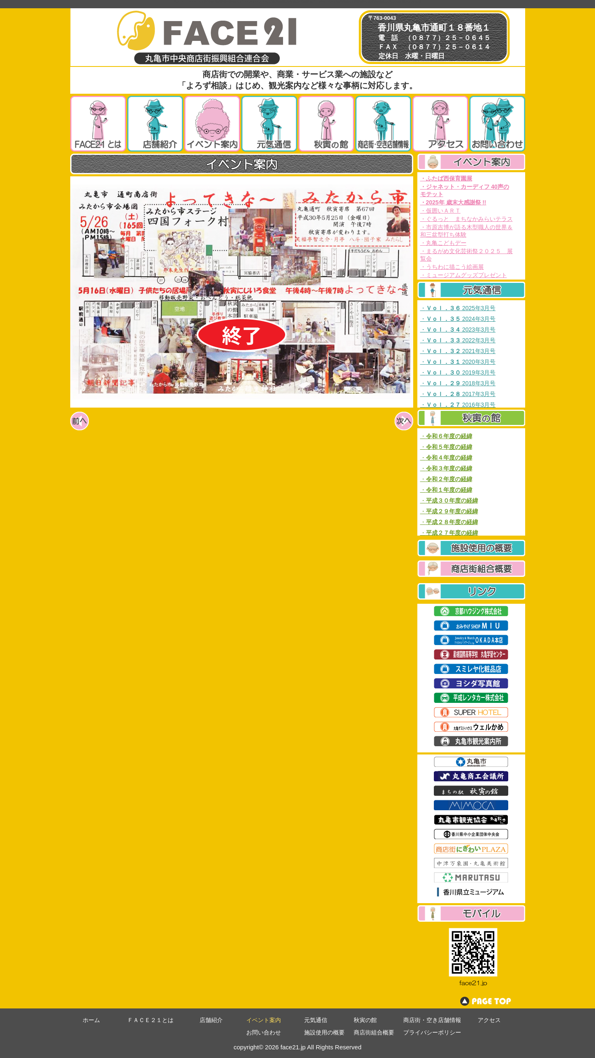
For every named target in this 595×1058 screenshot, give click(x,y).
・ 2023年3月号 (458, 329)
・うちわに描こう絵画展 (452, 266)
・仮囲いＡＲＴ (440, 210)
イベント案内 (263, 1020)
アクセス (489, 1020)
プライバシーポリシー (432, 1032)
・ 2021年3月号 (458, 351)
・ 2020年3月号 (458, 361)
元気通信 (315, 1020)
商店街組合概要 (374, 1032)
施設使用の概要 (324, 1032)
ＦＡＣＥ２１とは (150, 1020)
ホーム (91, 1020)
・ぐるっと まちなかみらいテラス (466, 219)
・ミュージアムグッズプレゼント (463, 275)
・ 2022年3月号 (458, 340)
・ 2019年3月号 (458, 372)
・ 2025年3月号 (458, 308)
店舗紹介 (211, 1020)
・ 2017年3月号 (458, 394)
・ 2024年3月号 (458, 319)
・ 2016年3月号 (458, 404)
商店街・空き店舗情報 (432, 1020)
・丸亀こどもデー (443, 243)
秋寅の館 (365, 1020)
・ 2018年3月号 (458, 383)
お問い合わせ (263, 1032)
